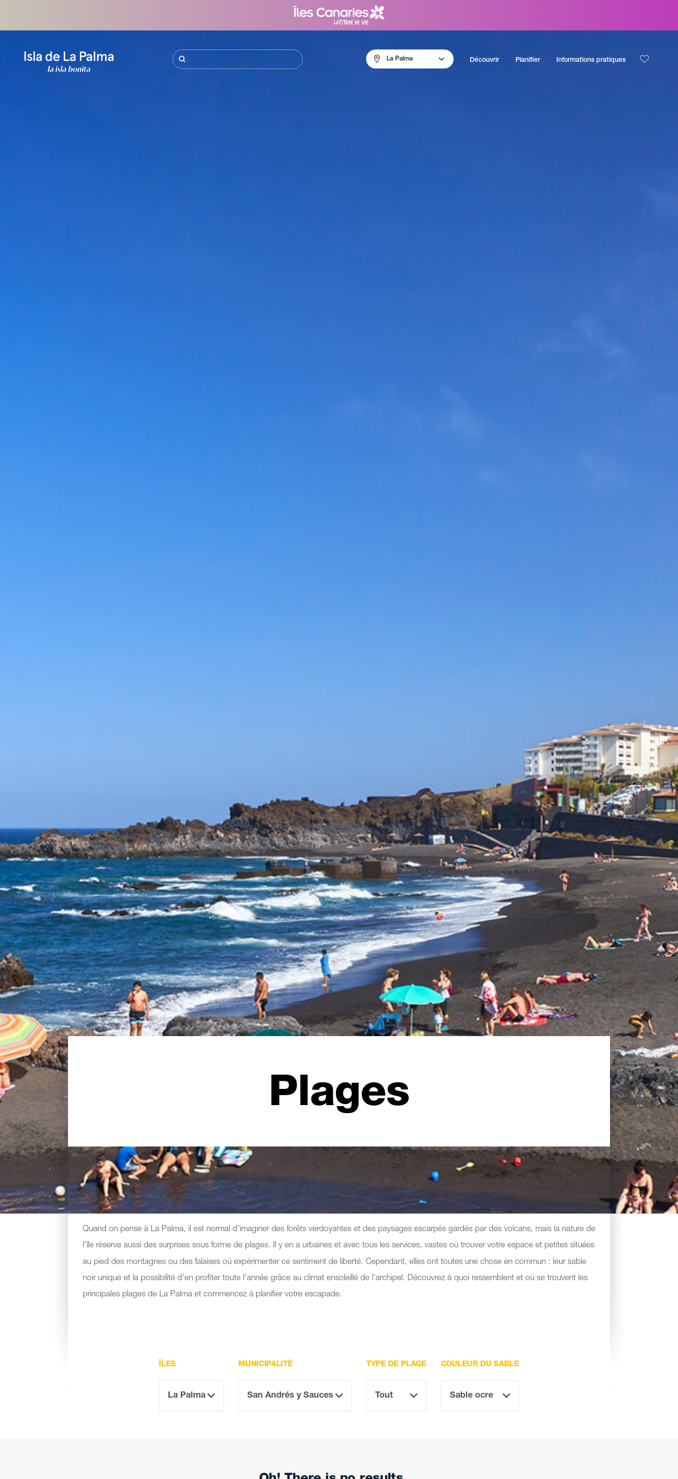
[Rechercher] (238, 59)
